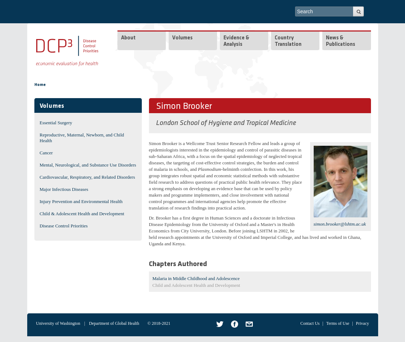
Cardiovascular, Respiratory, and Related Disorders (87, 177)
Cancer (46, 152)
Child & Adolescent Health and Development (82, 213)
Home (40, 85)
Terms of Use (337, 323)
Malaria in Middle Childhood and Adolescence (196, 278)
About (128, 38)
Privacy (362, 323)
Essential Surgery (56, 122)
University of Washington (58, 323)
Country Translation (288, 41)
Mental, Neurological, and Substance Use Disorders (88, 165)
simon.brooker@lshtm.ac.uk (340, 224)
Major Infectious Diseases (64, 189)
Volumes (182, 38)
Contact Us (310, 323)
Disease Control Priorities (64, 225)
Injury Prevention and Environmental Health (81, 201)
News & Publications (340, 41)
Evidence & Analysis (236, 41)
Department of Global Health (114, 323)
